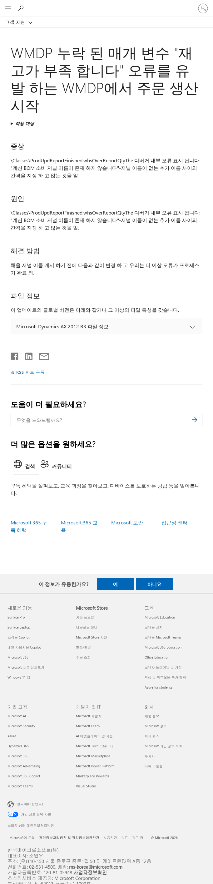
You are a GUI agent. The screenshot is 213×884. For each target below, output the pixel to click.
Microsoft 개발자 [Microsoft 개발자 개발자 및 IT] (89, 716)
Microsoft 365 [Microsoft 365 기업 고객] (17, 756)
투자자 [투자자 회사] (150, 756)
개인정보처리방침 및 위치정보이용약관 (69, 837)
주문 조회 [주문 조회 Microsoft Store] (83, 657)
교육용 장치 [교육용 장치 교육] (154, 627)
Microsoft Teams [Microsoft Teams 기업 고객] (20, 786)
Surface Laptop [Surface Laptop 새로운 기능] (18, 627)
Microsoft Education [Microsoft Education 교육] (160, 617)
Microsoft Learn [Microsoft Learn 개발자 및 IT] (88, 726)
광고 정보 (139, 837)
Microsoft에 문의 (22, 837)
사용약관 (110, 837)
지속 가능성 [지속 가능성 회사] (154, 766)
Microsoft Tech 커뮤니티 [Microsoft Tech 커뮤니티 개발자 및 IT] (94, 746)
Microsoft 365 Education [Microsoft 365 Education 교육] (163, 647)
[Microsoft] (106, 4)
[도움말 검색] (22, 8)
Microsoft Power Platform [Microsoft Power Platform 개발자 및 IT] (95, 766)
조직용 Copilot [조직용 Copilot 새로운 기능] (18, 637)
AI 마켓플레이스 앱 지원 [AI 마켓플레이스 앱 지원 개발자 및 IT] (94, 736)
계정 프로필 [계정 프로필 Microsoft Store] (85, 617)
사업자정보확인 (90, 872)
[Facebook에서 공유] (15, 355)
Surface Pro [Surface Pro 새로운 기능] (16, 617)
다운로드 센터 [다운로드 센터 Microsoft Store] (86, 627)
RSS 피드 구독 (30, 372)
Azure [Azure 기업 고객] (11, 736)
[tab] (26, 465)
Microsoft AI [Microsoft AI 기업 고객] (16, 716)
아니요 (154, 584)
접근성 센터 (174, 522)
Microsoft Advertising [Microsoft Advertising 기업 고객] (23, 766)
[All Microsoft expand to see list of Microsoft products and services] (7, 8)
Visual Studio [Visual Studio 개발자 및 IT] (86, 786)
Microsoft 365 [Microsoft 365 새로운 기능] (17, 657)
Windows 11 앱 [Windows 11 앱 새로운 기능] (18, 677)
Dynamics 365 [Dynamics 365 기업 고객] (18, 746)
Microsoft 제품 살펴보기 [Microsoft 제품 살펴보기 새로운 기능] (25, 667)
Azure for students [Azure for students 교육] (158, 687)
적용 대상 (24, 123)
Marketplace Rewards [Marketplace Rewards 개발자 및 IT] (92, 776)
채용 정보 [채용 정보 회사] (152, 716)
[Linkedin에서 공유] (26, 355)
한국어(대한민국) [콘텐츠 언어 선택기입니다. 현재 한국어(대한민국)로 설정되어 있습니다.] (30, 803)
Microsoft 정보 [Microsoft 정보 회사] (156, 726)
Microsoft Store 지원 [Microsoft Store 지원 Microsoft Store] (91, 637)
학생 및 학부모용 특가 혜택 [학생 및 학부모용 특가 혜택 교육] (165, 677)
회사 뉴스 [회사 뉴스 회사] (152, 736)
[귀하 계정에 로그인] (203, 8)
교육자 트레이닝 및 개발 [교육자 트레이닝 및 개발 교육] (163, 667)
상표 (124, 837)
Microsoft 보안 (127, 522)
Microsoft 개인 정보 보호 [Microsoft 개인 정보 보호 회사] (163, 746)
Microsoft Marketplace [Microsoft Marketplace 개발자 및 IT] (93, 756)
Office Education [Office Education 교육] (157, 657)
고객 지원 (15, 22)
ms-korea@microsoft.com (95, 866)
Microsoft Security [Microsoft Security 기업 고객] (21, 726)
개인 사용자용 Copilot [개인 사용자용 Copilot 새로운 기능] (24, 647)
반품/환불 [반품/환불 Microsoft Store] (83, 647)
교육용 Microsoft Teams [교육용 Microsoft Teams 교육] (163, 637)
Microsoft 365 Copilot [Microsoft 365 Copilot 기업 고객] (23, 776)
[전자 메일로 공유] (41, 355)
